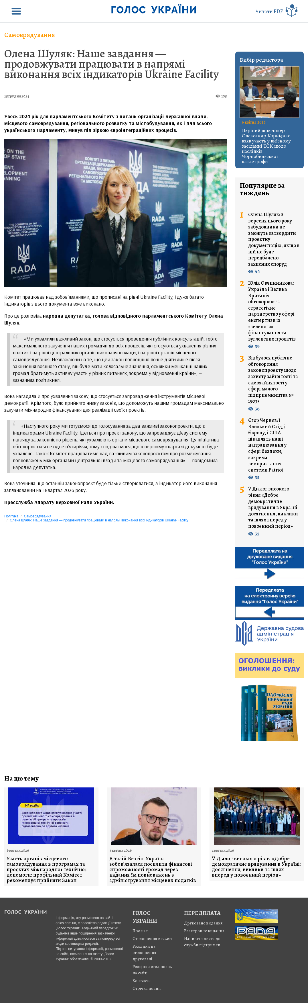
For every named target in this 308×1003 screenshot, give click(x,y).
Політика (11, 516)
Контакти (142, 981)
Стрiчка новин (147, 988)
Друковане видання (203, 923)
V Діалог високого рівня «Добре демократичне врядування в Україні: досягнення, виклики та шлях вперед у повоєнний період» (273, 507)
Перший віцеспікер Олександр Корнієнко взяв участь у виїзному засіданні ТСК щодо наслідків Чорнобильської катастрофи (266, 146)
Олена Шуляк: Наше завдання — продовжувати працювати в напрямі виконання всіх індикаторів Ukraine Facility (111, 64)
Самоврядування (29, 34)
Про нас (140, 931)
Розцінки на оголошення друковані (144, 952)
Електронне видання (204, 931)
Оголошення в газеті (152, 938)
